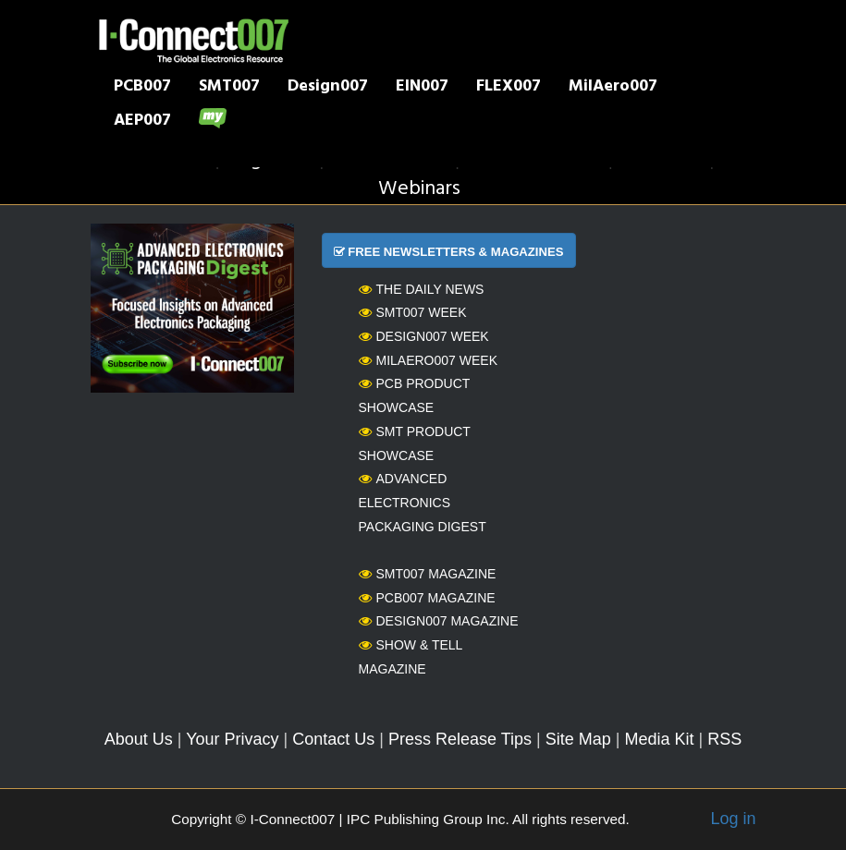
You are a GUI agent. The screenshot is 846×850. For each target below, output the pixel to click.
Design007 (328, 88)
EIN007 (422, 88)
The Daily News (421, 289)
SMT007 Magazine (428, 573)
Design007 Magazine (439, 620)
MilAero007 (613, 88)
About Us (138, 739)
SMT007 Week (413, 312)
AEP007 (142, 122)
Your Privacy (232, 739)
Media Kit (658, 739)
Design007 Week (424, 336)
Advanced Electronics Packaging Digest (422, 502)
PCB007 (142, 88)
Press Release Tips (460, 739)
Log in (732, 818)
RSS (724, 739)
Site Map (578, 739)
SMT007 (229, 88)
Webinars (419, 189)
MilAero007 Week (428, 360)
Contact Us (333, 739)
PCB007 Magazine (427, 597)
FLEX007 (508, 88)
